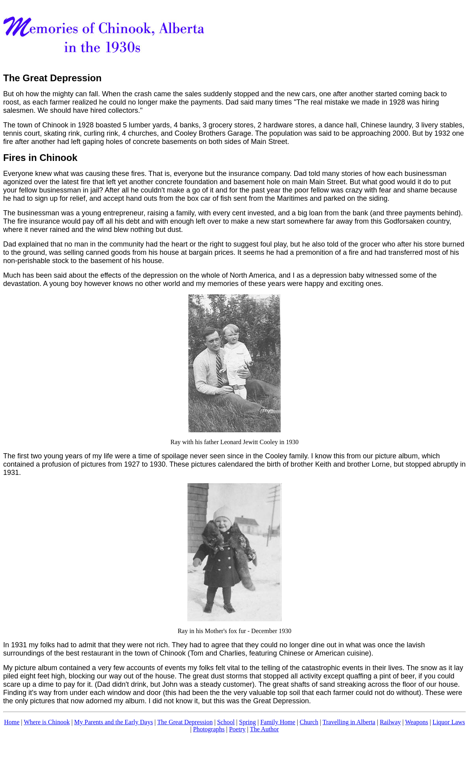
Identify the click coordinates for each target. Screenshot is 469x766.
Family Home (277, 722)
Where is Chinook (46, 722)
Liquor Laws (449, 722)
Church (309, 722)
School (225, 722)
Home (11, 722)
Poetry (237, 729)
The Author (264, 729)
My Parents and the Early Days (113, 722)
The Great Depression (184, 722)
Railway (390, 722)
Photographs (209, 729)
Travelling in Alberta (349, 722)
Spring (247, 722)
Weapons (416, 722)
